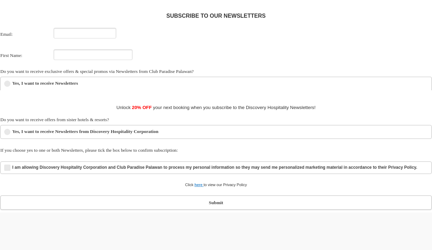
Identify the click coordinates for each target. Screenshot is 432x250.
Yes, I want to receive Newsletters (45, 83)
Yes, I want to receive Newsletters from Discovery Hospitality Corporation (85, 131)
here (198, 185)
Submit (216, 202)
